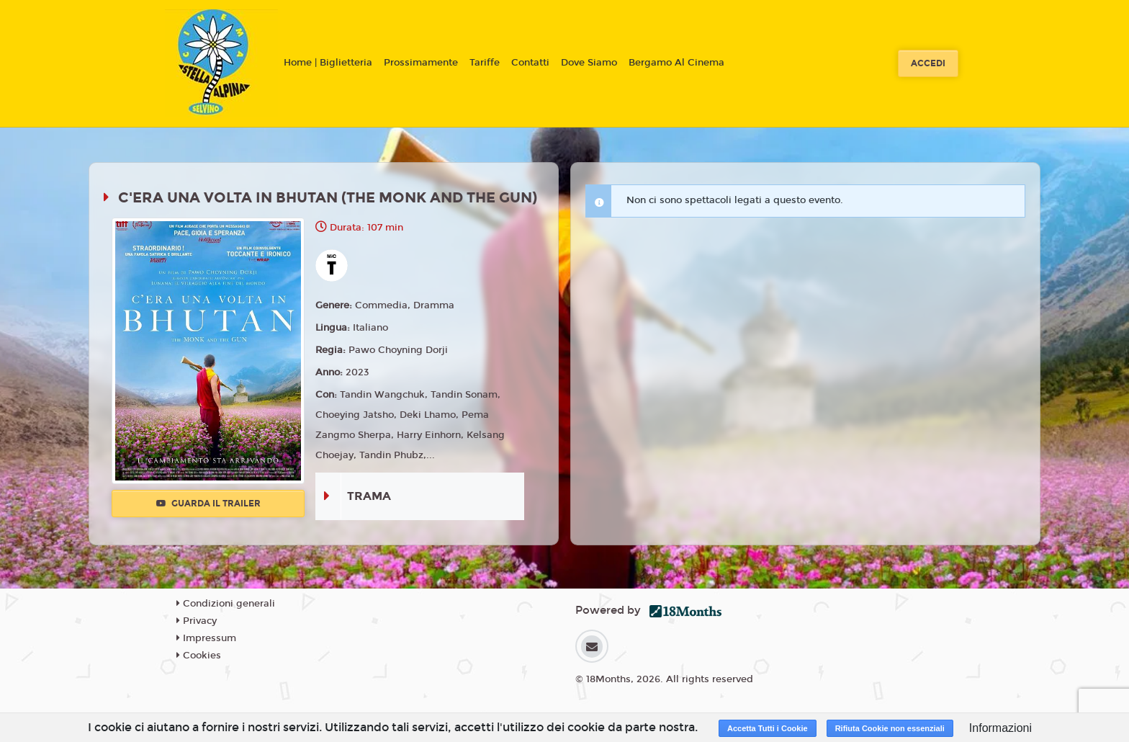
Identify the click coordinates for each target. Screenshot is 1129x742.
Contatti (530, 62)
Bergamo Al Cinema (676, 62)
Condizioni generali (225, 603)
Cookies (198, 655)
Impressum (206, 638)
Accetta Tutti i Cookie (767, 728)
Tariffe (484, 62)
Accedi (928, 63)
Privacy (196, 621)
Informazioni (1000, 728)
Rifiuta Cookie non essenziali (890, 728)
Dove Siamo (589, 62)
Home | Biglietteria (328, 62)
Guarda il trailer (208, 504)
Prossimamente (421, 62)
